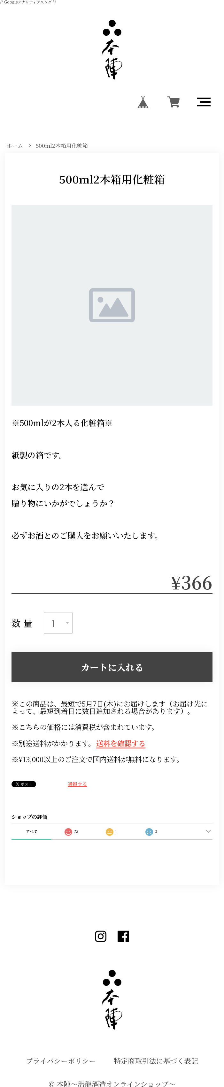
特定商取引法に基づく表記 (156, 1060)
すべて (31, 831)
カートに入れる (112, 667)
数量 (23, 622)
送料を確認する (120, 743)
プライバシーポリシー (61, 1060)
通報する (77, 784)
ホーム (15, 145)
